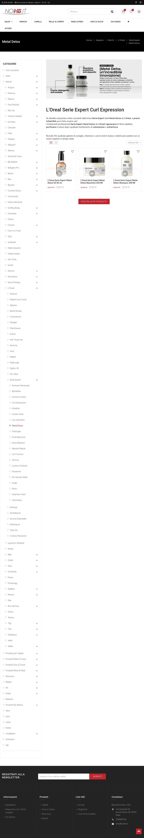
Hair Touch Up (16, 333)
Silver (14, 482)
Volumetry (17, 493)
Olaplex (11, 132)
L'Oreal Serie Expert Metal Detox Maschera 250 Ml (92, 175)
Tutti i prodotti (12, 64)
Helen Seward (14, 241)
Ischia (10, 258)
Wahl (10, 634)
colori (8, 715)
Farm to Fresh (14, 224)
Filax (10, 127)
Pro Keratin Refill (19, 471)
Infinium (13, 287)
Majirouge (14, 356)
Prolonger (16, 425)
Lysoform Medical (16, 536)
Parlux (10, 571)
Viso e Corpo (48, 803)
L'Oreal (121, 33)
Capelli (45, 798)
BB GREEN (12, 155)
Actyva (11, 81)
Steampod (15, 518)
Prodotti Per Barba (14, 698)
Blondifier (16, 385)
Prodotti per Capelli (14, 647)
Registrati (82, 803)
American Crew (15, 150)
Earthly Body (14, 201)
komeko (12, 115)
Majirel (13, 350)
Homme (13, 339)
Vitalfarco (12, 628)
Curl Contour (17, 448)
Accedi (81, 798)
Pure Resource (18, 430)
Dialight (13, 316)
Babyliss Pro (13, 161)
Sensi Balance (18, 436)
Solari (8, 687)
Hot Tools (12, 253)
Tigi (9, 617)
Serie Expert (134, 33)
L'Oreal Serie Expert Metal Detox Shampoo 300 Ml (125, 175)
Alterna (11, 144)
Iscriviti (97, 770)
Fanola (11, 218)
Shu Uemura (13, 599)
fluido (8, 721)
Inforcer (15, 453)
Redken (11, 582)
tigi (7, 738)
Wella (10, 640)
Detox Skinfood (15, 195)
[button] (122, 21)
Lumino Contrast (19, 459)
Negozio (100, 33)
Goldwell (12, 236)
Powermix (16, 465)
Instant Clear (18, 407)
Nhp (10, 548)
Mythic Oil (14, 362)
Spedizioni (10, 798)
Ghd (10, 230)
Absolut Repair (19, 442)
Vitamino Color (19, 488)
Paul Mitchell (13, 98)
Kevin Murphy (14, 276)
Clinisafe (12, 121)
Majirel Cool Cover (18, 293)
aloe (8, 704)
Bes (9, 173)
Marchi (111, 33)
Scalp (14, 476)
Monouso (10, 670)
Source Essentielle (18, 512)
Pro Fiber (14, 367)
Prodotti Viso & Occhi (15, 658)
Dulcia (13, 327)
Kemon (11, 264)
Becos (10, 167)
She (9, 594)
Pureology (12, 576)
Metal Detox (134, 36)
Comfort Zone (14, 184)
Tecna (10, 605)
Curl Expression (19, 396)
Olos (10, 559)
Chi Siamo (10, 810)
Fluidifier (16, 402)
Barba (8, 675)
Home (89, 33)
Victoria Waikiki (15, 109)
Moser (10, 542)
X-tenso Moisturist (18, 529)
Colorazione (15, 310)
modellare (10, 727)
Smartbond (15, 506)
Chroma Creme (19, 390)
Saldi (8, 69)
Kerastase (12, 270)
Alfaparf (11, 138)
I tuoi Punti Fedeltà (86, 807)
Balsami (9, 693)
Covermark (13, 190)
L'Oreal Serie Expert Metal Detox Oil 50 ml (60, 175)
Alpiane (13, 299)
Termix (11, 611)
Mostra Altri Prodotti (94, 195)
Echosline (12, 207)
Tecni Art (14, 524)
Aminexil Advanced (20, 379)
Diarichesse (15, 322)
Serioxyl (13, 501)
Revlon (11, 588)
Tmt (9, 622)
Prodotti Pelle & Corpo (16, 652)
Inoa (12, 344)
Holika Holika (14, 247)
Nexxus (11, 92)
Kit (7, 681)
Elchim (11, 213)
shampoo (10, 733)
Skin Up (11, 104)
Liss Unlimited (18, 413)
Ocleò (10, 554)
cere (8, 710)
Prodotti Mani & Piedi (15, 664)
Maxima (11, 87)
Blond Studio (16, 304)
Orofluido (12, 565)
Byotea (11, 178)
